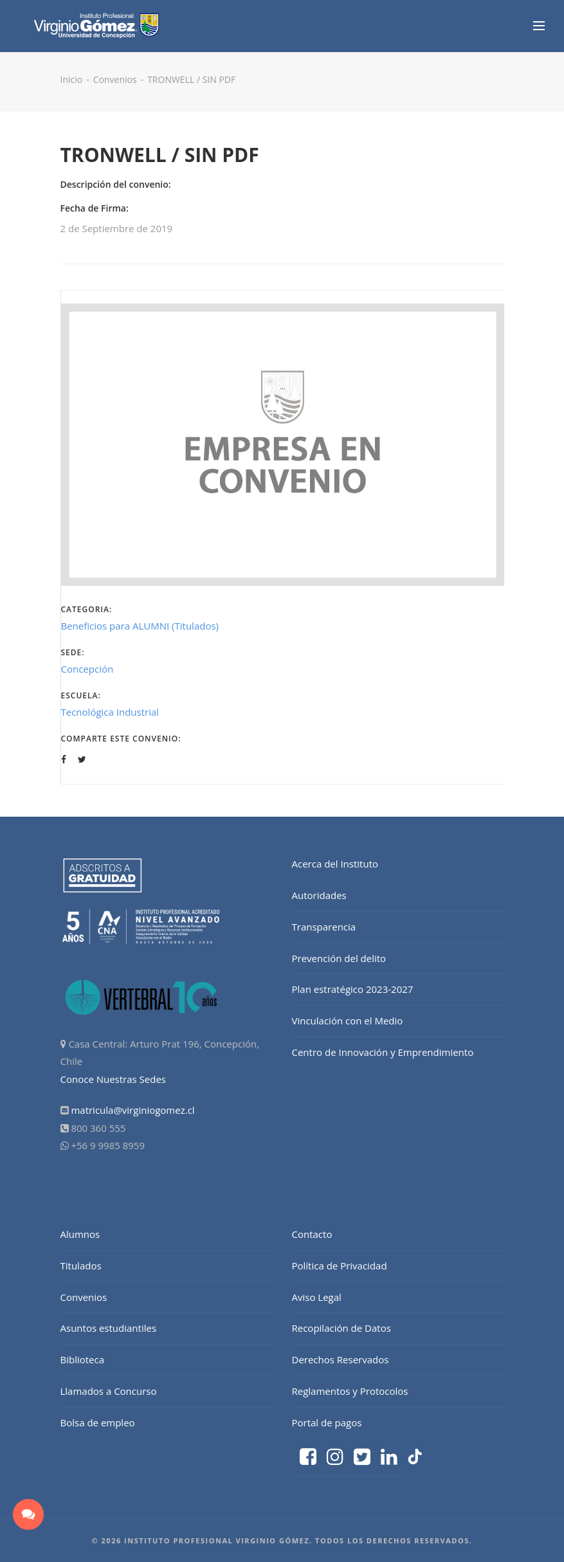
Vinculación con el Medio (347, 1020)
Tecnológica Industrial (110, 711)
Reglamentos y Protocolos (350, 1391)
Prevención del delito (339, 958)
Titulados (81, 1265)
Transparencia (324, 926)
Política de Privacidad (339, 1265)
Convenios (115, 79)
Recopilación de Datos (341, 1327)
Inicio (71, 79)
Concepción (87, 668)
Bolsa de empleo (97, 1422)
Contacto (312, 1234)
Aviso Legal (316, 1297)
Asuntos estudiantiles (108, 1327)
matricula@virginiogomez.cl (132, 1109)
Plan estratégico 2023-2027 (353, 989)
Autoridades (319, 895)
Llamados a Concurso (108, 1391)
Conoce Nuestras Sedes (113, 1079)
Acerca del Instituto (335, 863)
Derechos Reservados (340, 1359)
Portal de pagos (327, 1422)
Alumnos (80, 1234)
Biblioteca (82, 1359)
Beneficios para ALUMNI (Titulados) (140, 625)
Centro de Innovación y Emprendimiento (383, 1052)
